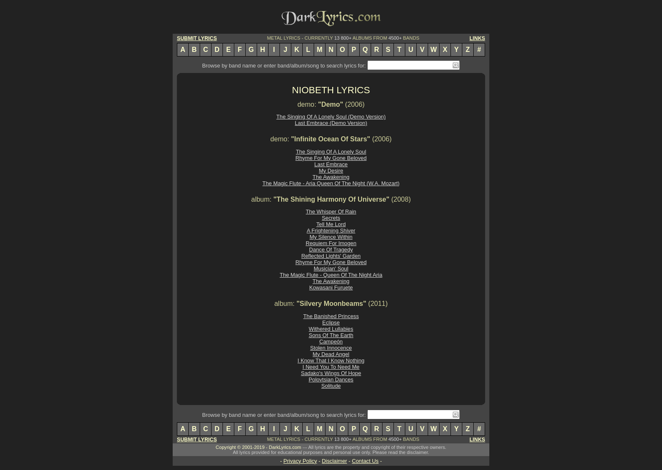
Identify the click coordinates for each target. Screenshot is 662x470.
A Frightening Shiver (331, 230)
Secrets (331, 218)
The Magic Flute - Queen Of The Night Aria (330, 275)
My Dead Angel (331, 354)
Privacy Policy (300, 461)
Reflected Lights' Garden (331, 256)
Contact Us (365, 461)
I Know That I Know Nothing (331, 360)
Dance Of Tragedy (331, 249)
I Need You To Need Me (331, 367)
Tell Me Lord (331, 224)
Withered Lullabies (331, 329)
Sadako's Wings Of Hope (331, 373)
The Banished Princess (331, 316)
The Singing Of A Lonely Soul (331, 152)
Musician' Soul (331, 268)
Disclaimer (334, 461)
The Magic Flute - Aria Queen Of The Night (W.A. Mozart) (331, 183)
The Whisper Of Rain (331, 211)
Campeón (331, 341)
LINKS (477, 38)
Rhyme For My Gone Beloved (331, 158)
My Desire (331, 170)
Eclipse (330, 322)
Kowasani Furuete (331, 287)
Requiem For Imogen (331, 243)
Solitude (331, 386)
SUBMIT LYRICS (197, 38)
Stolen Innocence (331, 348)
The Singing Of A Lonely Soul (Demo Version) (331, 116)
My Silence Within (331, 237)
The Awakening (330, 177)
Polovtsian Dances (331, 379)
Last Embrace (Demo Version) (331, 123)
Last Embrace (331, 164)
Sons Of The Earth (331, 335)
